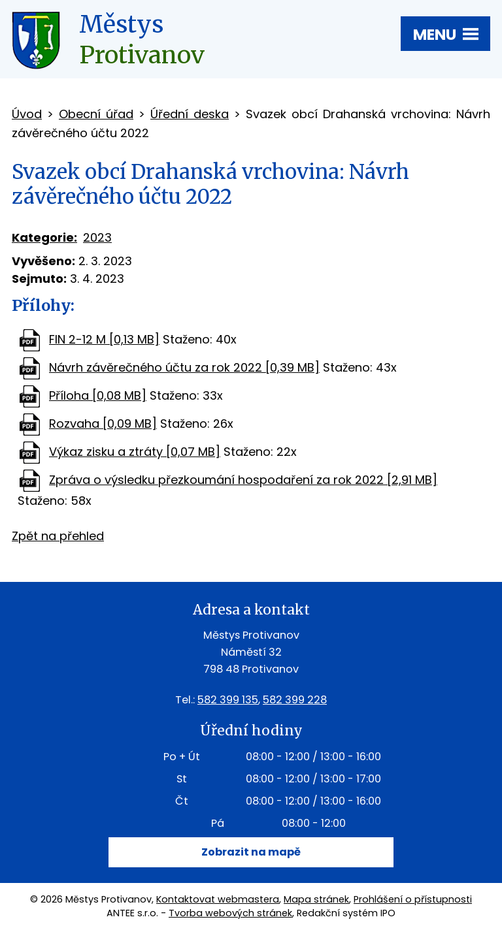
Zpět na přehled (58, 536)
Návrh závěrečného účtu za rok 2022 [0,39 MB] (184, 367)
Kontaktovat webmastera (217, 899)
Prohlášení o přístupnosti (413, 899)
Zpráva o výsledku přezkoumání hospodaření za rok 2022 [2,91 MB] (243, 480)
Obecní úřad (96, 114)
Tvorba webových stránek (230, 913)
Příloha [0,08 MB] (97, 395)
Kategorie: (44, 237)
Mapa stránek (316, 899)
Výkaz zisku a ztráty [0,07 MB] (134, 451)
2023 (97, 237)
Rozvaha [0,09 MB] (103, 423)
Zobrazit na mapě (251, 851)
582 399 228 (295, 699)
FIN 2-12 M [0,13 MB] (104, 339)
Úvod (27, 114)
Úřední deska (189, 114)
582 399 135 (227, 699)
